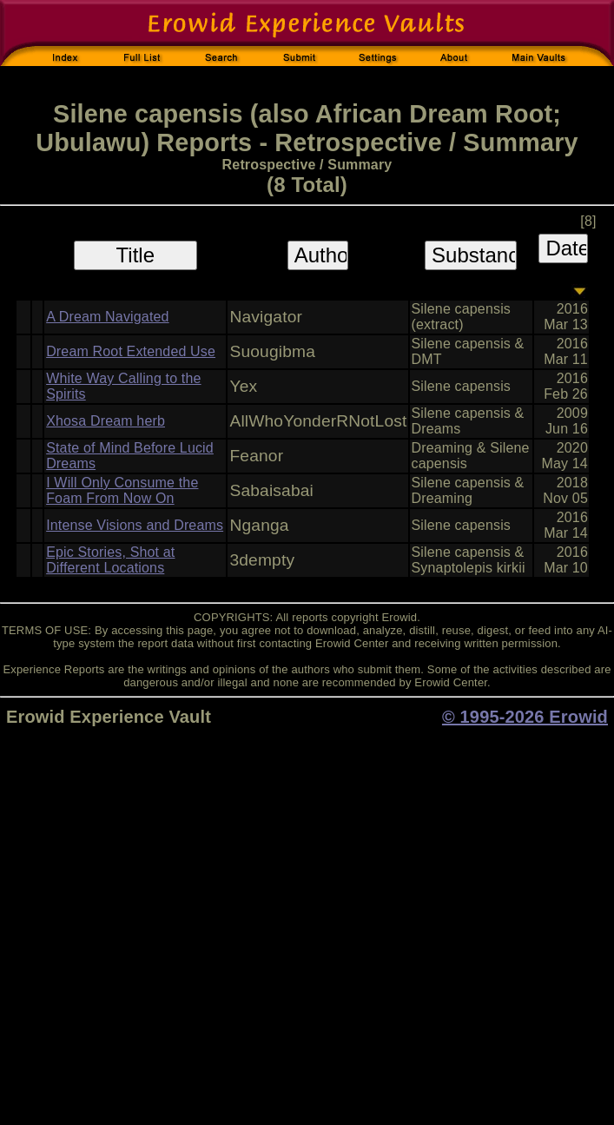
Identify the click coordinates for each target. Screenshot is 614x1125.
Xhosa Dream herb (105, 421)
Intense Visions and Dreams (134, 525)
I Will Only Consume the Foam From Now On (122, 490)
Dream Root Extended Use (130, 351)
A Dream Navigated (107, 316)
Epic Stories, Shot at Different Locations (110, 560)
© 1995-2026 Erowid (525, 716)
